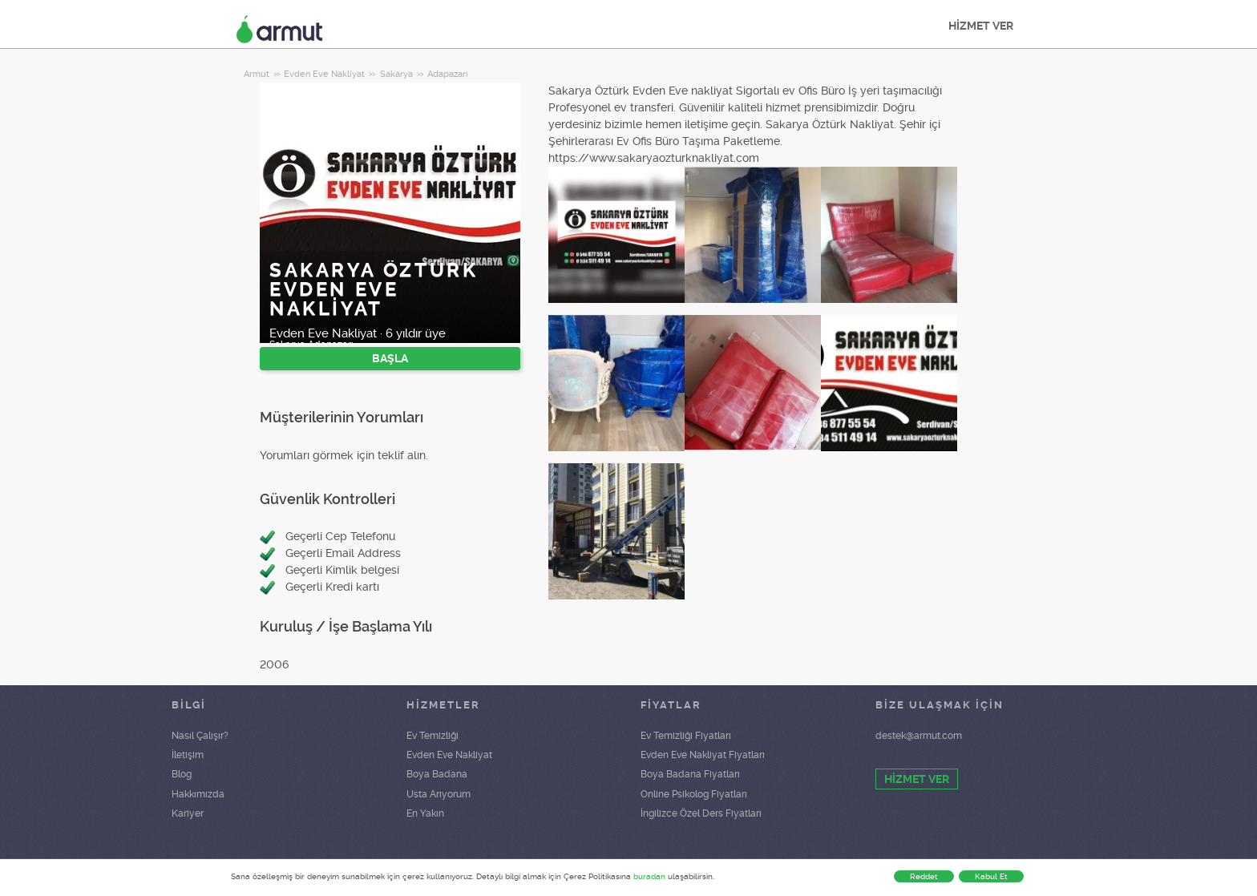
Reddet (924, 876)
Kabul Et (991, 876)
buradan (649, 876)
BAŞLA (390, 358)
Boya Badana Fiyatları (690, 774)
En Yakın (425, 813)
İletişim (188, 755)
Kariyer (188, 813)
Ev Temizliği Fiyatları (686, 735)
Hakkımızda (198, 794)
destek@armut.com (918, 735)
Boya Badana (436, 774)
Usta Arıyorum (438, 794)
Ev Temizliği (432, 735)
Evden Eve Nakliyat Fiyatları (703, 755)
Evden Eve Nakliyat (449, 755)
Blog (182, 774)
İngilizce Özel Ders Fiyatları (701, 813)
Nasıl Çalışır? (200, 735)
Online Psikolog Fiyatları (694, 794)
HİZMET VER (980, 25)
